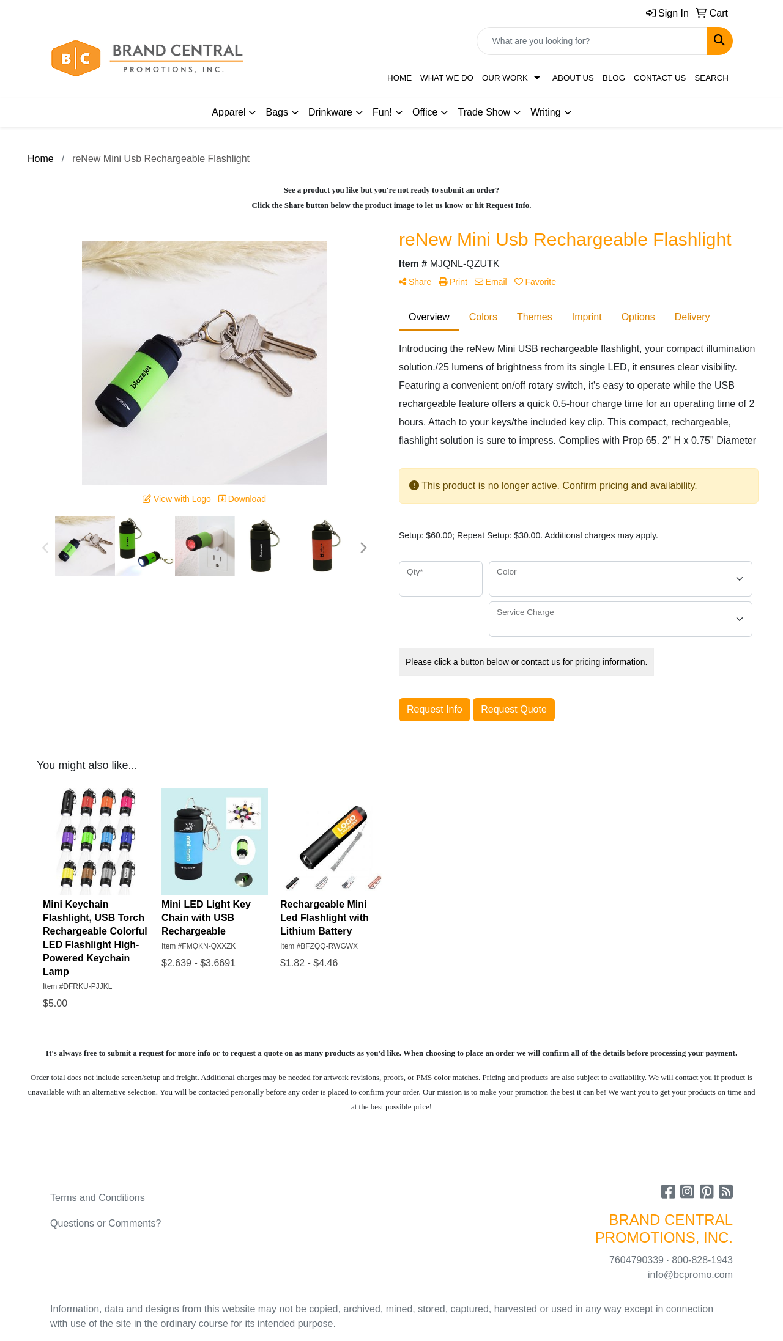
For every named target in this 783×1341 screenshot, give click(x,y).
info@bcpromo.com (690, 1274)
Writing (545, 112)
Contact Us (660, 78)
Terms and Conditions (97, 1197)
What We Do (446, 78)
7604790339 (636, 1260)
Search (711, 78)
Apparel (228, 112)
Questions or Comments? (105, 1223)
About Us (573, 78)
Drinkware (330, 112)
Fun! (382, 112)
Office (425, 112)
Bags (276, 112)
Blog (614, 78)
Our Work (505, 78)
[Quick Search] (592, 41)
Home (399, 78)
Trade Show (484, 112)
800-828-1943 (702, 1260)
